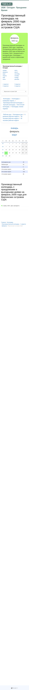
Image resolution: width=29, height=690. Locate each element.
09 (2, 155)
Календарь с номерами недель (11, 99)
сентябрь (17, 74)
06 (2, 146)
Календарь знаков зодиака (13, 107)
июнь (4, 79)
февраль (5, 72)
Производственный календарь (12, 66)
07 (2, 149)
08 (2, 152)
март (4, 74)
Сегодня (11, 7)
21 (6, 152)
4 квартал (17, 86)
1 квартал (6, 84)
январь (5, 70)
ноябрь (17, 77)
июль (16, 70)
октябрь (17, 75)
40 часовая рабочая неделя (12, 119)
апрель (5, 75)
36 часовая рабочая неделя (12, 117)
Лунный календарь (9, 104)
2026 (3, 7)
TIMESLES (7, 4)
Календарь (6, 98)
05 (2, 143)
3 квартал (17, 84)
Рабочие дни (7, 114)
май (4, 77)
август (16, 72)
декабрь (17, 79)
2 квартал (6, 86)
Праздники (21, 7)
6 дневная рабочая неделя (14, 115)
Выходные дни (18, 114)
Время (4, 10)
